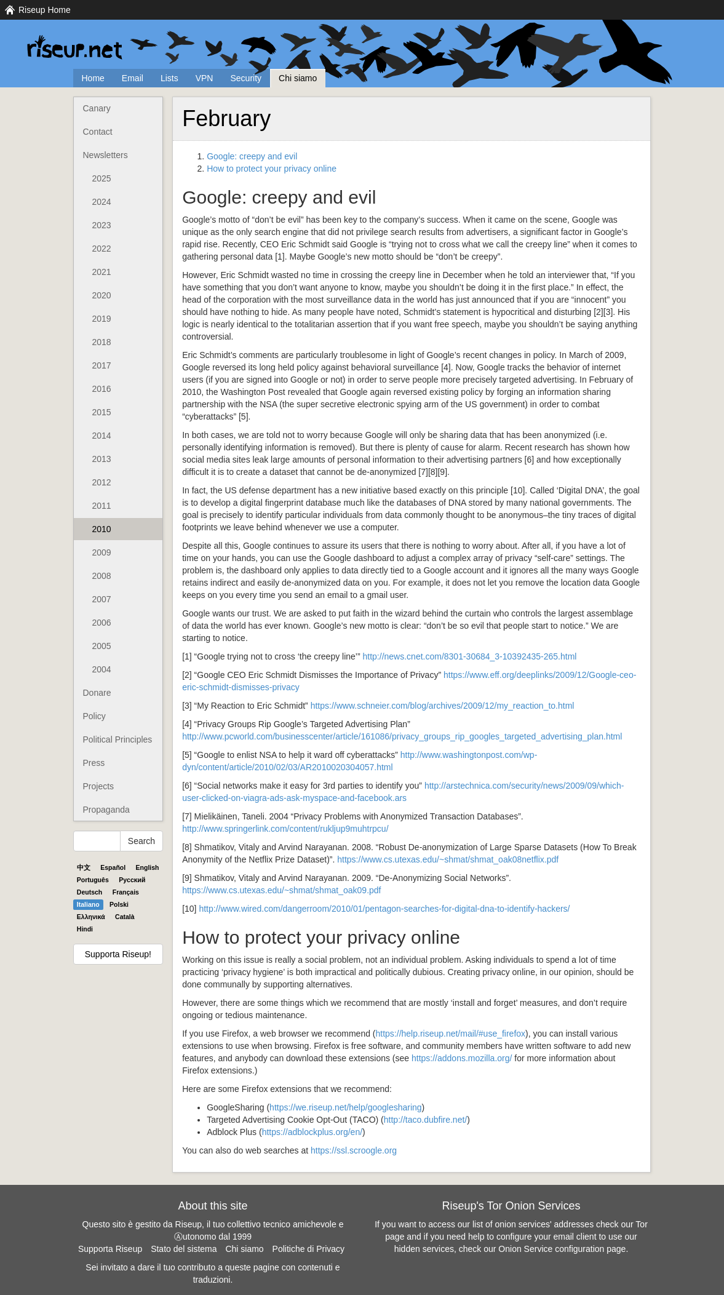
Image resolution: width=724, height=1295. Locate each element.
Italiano (88, 904)
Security (245, 78)
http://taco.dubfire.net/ (425, 1120)
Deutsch (89, 892)
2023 (101, 225)
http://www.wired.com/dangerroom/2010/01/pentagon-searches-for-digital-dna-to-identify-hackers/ (384, 909)
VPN (204, 78)
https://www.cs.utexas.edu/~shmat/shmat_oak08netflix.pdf (448, 859)
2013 (101, 459)
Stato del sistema (184, 1249)
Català (125, 916)
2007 (101, 599)
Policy (94, 716)
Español (112, 867)
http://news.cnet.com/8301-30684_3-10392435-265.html (470, 656)
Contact (98, 132)
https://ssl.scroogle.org (354, 1150)
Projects (98, 786)
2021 (101, 272)
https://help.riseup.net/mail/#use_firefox (451, 1033)
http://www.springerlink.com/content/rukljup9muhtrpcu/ (285, 829)
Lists (169, 78)
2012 (101, 482)
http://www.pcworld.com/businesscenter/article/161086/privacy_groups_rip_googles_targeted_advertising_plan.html (402, 736)
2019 (101, 319)
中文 (83, 867)
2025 (101, 178)
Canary (97, 108)
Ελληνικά (91, 916)
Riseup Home (44, 10)
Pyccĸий (132, 879)
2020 (101, 295)
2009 (101, 552)
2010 (101, 529)
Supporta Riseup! (118, 954)
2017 (101, 365)
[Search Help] (97, 841)
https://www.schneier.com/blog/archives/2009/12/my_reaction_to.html (443, 706)
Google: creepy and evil (252, 156)
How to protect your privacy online (271, 168)
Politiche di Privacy (308, 1249)
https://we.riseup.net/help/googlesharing (345, 1107)
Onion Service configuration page (562, 1249)
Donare (97, 693)
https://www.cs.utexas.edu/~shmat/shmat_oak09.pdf (281, 890)
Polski (119, 904)
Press (94, 763)
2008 (101, 576)
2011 (101, 506)
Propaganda (106, 810)
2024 (101, 202)
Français (126, 892)
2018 (101, 342)
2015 (101, 412)
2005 (101, 646)
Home (93, 78)
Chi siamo (298, 78)
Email (132, 78)
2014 (101, 435)
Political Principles (118, 739)
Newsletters (105, 155)
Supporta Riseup (110, 1249)
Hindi (85, 929)
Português (93, 879)
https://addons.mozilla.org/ (462, 1058)
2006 (101, 623)
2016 (101, 389)
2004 (101, 669)
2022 (101, 248)
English (147, 867)
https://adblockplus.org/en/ (312, 1132)
